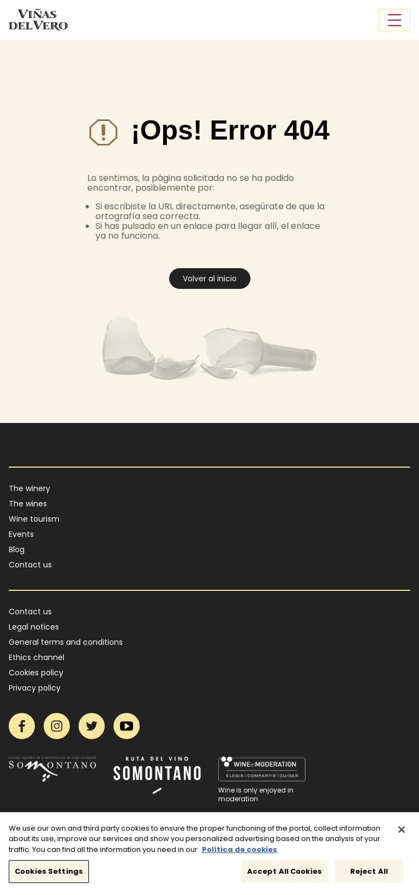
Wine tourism (34, 518)
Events (21, 534)
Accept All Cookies (284, 877)
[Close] (402, 834)
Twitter (92, 726)
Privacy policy (35, 687)
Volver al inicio (210, 278)
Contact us (30, 564)
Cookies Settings (49, 877)
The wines (28, 503)
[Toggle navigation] (394, 20)
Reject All (369, 877)
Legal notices (34, 626)
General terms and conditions (66, 642)
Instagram (57, 726)
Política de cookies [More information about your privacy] (239, 854)
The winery (29, 488)
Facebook (22, 726)
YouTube (126, 726)
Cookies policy (36, 672)
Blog (17, 549)
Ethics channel (36, 657)
